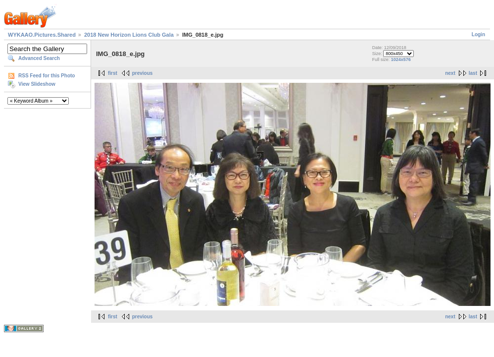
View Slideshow (36, 84)
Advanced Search (39, 58)
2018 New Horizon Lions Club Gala (129, 35)
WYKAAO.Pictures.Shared (42, 35)
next (450, 73)
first (112, 73)
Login (478, 34)
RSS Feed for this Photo (46, 75)
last (473, 73)
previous (142, 73)
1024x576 (401, 59)
